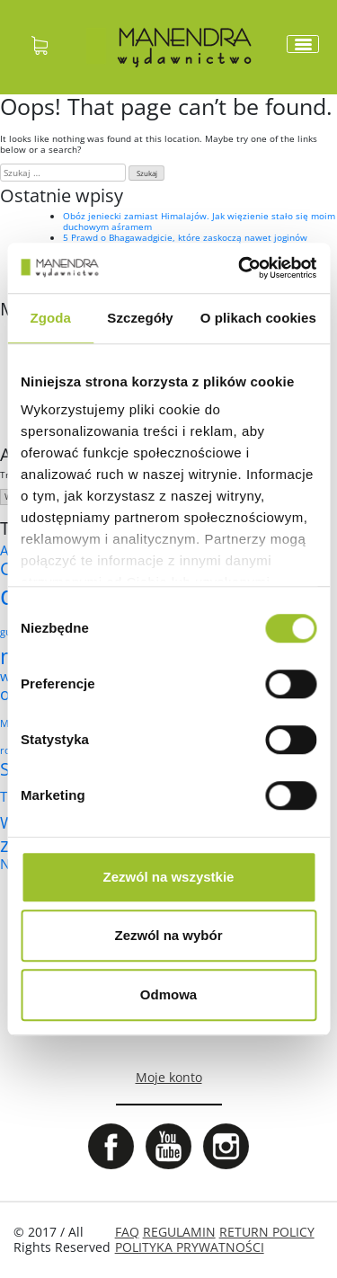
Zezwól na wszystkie (169, 876)
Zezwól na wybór (168, 935)
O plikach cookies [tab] (258, 317)
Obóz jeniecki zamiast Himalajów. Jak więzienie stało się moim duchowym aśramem (199, 221)
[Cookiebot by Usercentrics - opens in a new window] (240, 268)
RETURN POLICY (267, 1231)
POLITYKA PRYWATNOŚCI (189, 1247)
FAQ (127, 1231)
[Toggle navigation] (303, 44)
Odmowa (168, 994)
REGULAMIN (179, 1231)
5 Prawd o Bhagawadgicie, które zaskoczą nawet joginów (185, 237)
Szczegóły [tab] (140, 317)
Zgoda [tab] (50, 317)
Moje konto (169, 1077)
